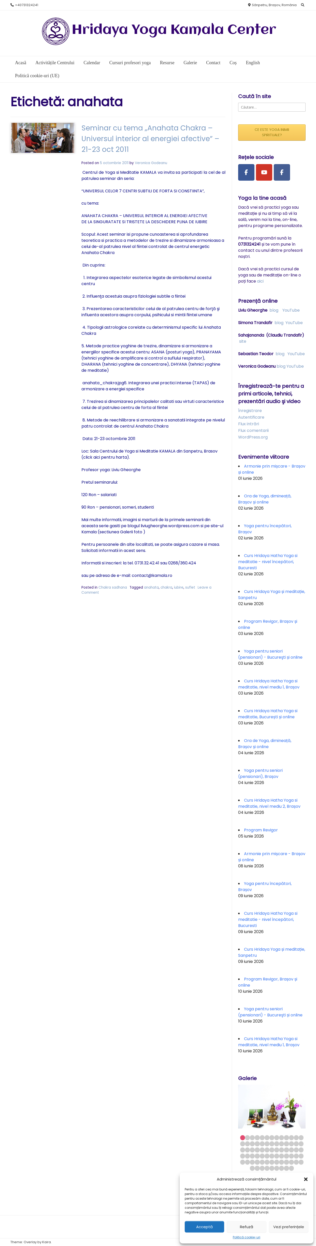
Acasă (20, 62)
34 (276, 1149)
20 (271, 1143)
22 (281, 1143)
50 (291, 1156)
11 (291, 1137)
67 (257, 1168)
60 (276, 1162)
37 (291, 1149)
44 (262, 1156)
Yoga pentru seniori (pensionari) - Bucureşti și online (270, 654)
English (253, 62)
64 (296, 1162)
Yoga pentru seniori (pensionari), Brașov (260, 773)
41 (247, 1156)
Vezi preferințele (288, 1226)
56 (257, 1162)
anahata (151, 587)
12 (296, 1137)
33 (271, 1149)
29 (252, 1149)
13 (301, 1137)
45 (267, 1156)
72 (281, 1168)
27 (242, 1149)
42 (252, 1156)
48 (281, 1156)
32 (267, 1149)
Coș (233, 62)
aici (260, 281)
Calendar (91, 62)
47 (276, 1156)
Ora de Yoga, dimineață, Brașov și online (264, 499)
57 (262, 1162)
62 (286, 1162)
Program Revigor (261, 830)
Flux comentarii (253, 430)
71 (276, 1168)
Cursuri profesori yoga (130, 62)
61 (281, 1162)
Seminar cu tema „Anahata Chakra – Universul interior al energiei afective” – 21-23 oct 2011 (150, 138)
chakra (166, 587)
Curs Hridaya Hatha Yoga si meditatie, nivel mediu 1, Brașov (268, 684)
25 (296, 1143)
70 (271, 1168)
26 (301, 1143)
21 (276, 1143)
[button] (305, 1179)
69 (267, 1168)
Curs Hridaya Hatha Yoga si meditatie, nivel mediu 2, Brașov (269, 803)
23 (286, 1143)
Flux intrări (248, 424)
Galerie (190, 62)
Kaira (46, 1242)
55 (252, 1162)
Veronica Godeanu (151, 163)
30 (257, 1149)
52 (301, 1156)
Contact (213, 62)
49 (286, 1156)
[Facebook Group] (282, 172)
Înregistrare (250, 411)
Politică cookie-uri (246, 1237)
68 (262, 1168)
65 (301, 1162)
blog (273, 310)
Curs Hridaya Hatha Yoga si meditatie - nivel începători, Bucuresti (267, 562)
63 (291, 1162)
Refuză (246, 1226)
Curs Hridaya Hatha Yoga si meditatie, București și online (267, 714)
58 (267, 1162)
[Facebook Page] (246, 172)
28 (247, 1149)
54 (247, 1162)
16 (252, 1143)
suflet (190, 587)
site (242, 341)
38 (296, 1149)
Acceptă (204, 1226)
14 (242, 1143)
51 (296, 1156)
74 (291, 1168)
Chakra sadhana (112, 587)
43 (257, 1156)
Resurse (167, 62)
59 (271, 1162)
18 (262, 1143)
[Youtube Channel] (264, 172)
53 (242, 1162)
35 (281, 1149)
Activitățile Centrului (54, 62)
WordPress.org (253, 437)
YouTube (291, 310)
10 (286, 1137)
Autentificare (251, 417)
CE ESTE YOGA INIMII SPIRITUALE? (272, 132)
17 (257, 1143)
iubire (178, 587)
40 (242, 1156)
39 (301, 1149)
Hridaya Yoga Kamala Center (174, 30)
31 (262, 1149)
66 (252, 1168)
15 (247, 1143)
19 (267, 1143)
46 (271, 1156)
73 (286, 1168)
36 (286, 1149)
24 (291, 1143)
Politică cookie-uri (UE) (37, 75)
